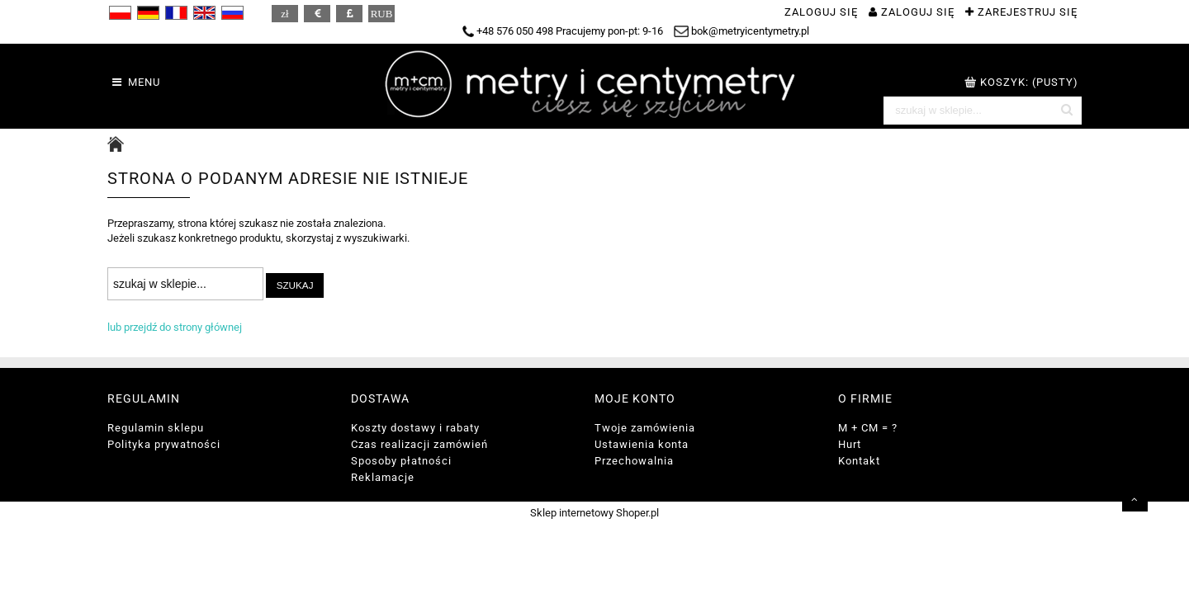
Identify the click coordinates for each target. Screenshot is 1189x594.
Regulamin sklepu (155, 428)
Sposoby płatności (401, 461)
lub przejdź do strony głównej (174, 327)
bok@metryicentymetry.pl (741, 31)
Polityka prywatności (163, 444)
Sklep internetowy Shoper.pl (594, 513)
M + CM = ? (868, 428)
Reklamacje (382, 477)
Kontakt (859, 461)
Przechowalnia (634, 461)
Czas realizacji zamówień (419, 444)
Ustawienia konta (641, 444)
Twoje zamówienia (644, 428)
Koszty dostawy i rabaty (415, 428)
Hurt (849, 444)
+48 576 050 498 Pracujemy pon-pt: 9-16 (562, 31)
